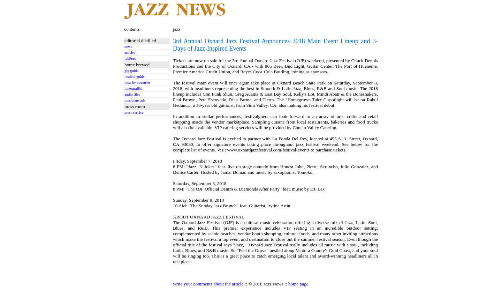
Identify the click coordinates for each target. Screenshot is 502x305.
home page (298, 284)
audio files (132, 94)
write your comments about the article (208, 284)
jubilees (130, 58)
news (128, 47)
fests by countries (137, 82)
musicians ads (134, 100)
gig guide (131, 71)
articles (129, 52)
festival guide (134, 77)
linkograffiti (133, 88)
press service (134, 112)
